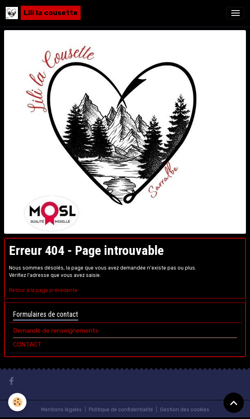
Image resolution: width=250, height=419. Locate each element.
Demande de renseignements (56, 330)
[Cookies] (17, 402)
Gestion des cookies (184, 409)
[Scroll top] (234, 403)
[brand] (43, 13)
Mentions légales (61, 409)
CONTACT (27, 344)
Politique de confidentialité (121, 409)
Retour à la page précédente (43, 290)
